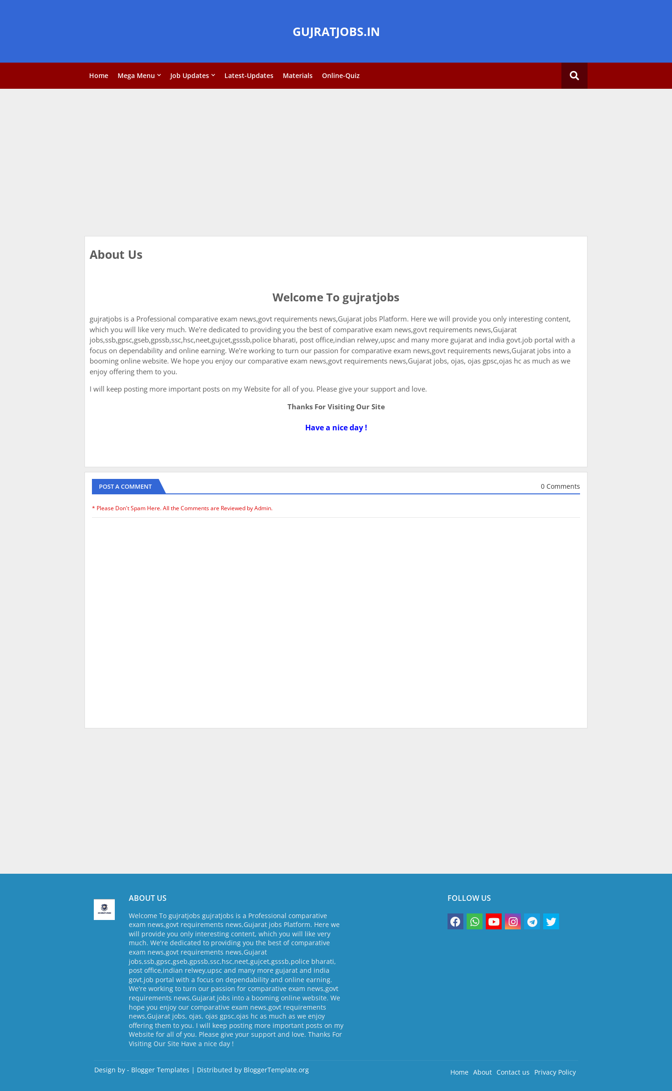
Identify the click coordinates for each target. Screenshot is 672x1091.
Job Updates (189, 75)
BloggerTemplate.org (276, 1069)
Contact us (513, 1072)
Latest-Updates (248, 75)
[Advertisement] (336, 163)
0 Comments (560, 486)
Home (98, 75)
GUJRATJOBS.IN (336, 31)
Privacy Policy (555, 1072)
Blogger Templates (160, 1069)
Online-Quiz (341, 75)
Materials (298, 75)
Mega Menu (136, 75)
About (482, 1072)
